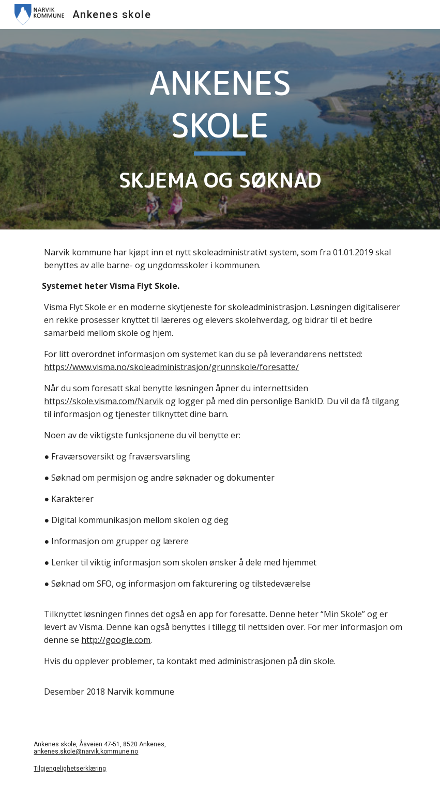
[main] (220, 129)
